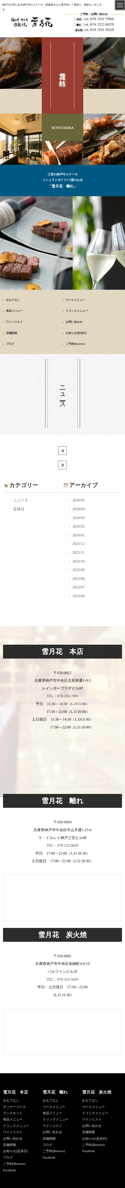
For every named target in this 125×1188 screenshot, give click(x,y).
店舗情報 (9, 1145)
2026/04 (79, 509)
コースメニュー (75, 300)
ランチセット (12, 1113)
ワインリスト (14, 321)
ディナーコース (14, 1107)
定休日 (18, 509)
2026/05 (79, 500)
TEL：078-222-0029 (62, 845)
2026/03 (79, 518)
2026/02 (79, 526)
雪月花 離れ (55, 1092)
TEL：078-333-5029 (62, 979)
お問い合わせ (74, 321)
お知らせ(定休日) (76, 333)
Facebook (9, 1170)
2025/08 (79, 579)
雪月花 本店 (15, 1092)
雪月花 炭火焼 (96, 1092)
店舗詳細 (11, 333)
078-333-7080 (99, 19)
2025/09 (79, 570)
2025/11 (79, 552)
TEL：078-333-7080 (62, 696)
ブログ (10, 343)
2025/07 (79, 587)
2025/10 (79, 561)
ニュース (20, 500)
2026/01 (79, 535)
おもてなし (13, 300)
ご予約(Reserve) (75, 343)
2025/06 (79, 596)
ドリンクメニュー (77, 310)
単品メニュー (14, 310)
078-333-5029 (99, 30)
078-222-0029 (99, 24)
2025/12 (79, 544)
